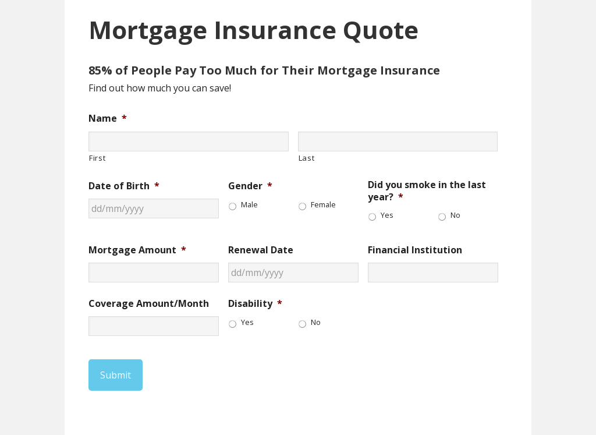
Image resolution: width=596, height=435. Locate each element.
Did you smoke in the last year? (427, 191)
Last (307, 158)
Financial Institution (415, 250)
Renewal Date (260, 250)
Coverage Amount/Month (148, 304)
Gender (250, 186)
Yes (387, 215)
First (97, 158)
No (455, 215)
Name (107, 118)
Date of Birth (123, 186)
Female (323, 205)
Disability (255, 304)
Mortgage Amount (137, 250)
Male (249, 205)
